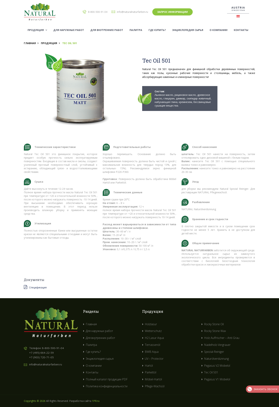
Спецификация (35, 287)
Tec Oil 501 (211, 372)
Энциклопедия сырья (187, 30)
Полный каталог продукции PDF (107, 379)
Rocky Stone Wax (215, 331)
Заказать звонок (262, 389)
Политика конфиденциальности (106, 386)
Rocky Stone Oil (214, 324)
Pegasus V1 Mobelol (217, 379)
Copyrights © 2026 (34, 401)
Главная (30, 43)
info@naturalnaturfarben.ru (132, 12)
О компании (218, 30)
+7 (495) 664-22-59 (41, 352)
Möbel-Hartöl (153, 379)
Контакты (241, 30)
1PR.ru (95, 401)
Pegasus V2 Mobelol (217, 366)
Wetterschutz (153, 331)
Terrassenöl (152, 345)
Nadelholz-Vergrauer (217, 345)
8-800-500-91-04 (97, 12)
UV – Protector (154, 359)
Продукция (37, 30)
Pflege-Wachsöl (154, 386)
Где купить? (157, 30)
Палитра (136, 30)
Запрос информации (172, 12)
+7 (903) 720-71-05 (41, 357)
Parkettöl (150, 372)
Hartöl (149, 366)
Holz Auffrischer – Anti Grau (221, 338)
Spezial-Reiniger (214, 352)
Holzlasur (151, 324)
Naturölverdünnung (216, 359)
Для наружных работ (68, 30)
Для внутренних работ (106, 30)
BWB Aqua (152, 352)
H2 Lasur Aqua (154, 338)
